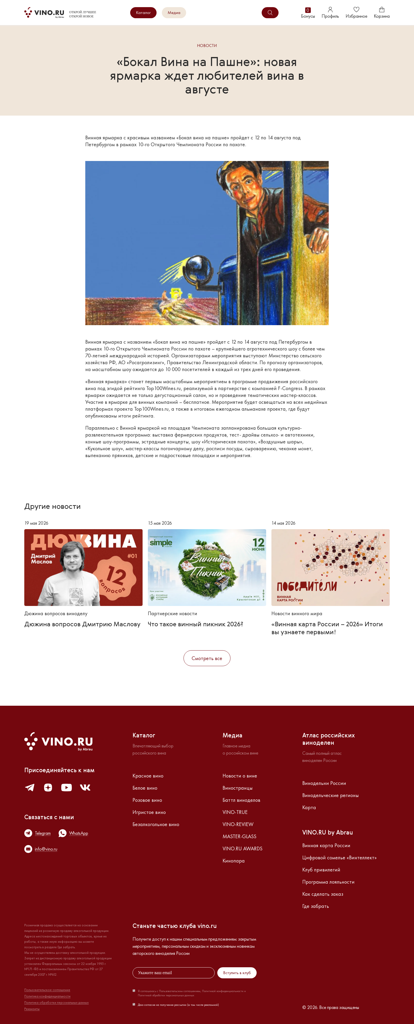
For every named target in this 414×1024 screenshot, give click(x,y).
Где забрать (315, 906)
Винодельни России (324, 783)
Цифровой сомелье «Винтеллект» (339, 857)
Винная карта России (326, 845)
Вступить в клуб (237, 972)
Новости (207, 46)
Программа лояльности (328, 881)
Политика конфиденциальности (47, 996)
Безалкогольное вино (156, 824)
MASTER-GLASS (239, 836)
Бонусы (308, 12)
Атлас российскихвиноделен (328, 739)
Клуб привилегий (321, 869)
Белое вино (145, 787)
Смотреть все (207, 658)
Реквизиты (32, 1009)
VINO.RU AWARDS (242, 848)
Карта (309, 807)
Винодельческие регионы (330, 795)
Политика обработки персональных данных (56, 1002)
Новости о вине (240, 775)
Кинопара (234, 860)
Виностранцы (238, 787)
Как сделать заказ (322, 893)
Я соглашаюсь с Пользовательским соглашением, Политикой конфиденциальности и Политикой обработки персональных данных (192, 993)
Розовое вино (147, 800)
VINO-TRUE (235, 812)
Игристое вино (149, 812)
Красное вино (148, 775)
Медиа (174, 12)
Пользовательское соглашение (47, 990)
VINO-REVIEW (238, 824)
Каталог (143, 12)
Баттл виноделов (241, 800)
